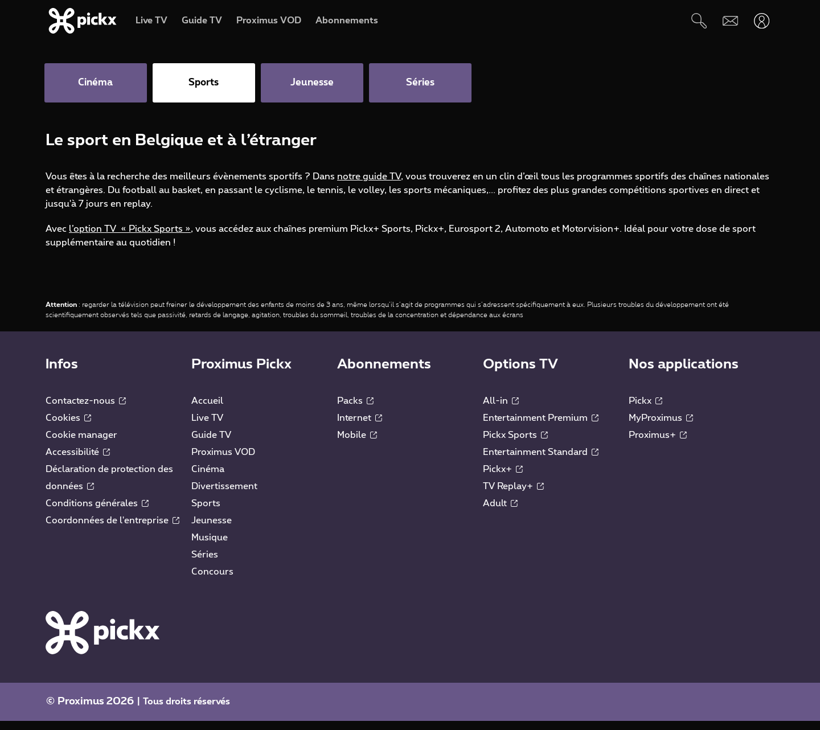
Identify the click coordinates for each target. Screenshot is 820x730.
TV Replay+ (513, 495)
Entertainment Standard (540, 461)
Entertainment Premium (540, 427)
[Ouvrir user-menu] (761, 20)
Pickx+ (503, 478)
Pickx (645, 410)
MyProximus (661, 427)
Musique (209, 546)
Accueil (207, 410)
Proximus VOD (223, 461)
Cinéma (207, 478)
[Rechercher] (699, 20)
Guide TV (211, 444)
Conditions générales (97, 512)
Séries (204, 563)
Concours (212, 580)
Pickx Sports (515, 444)
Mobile (357, 444)
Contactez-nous (86, 410)
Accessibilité (78, 461)
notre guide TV (369, 185)
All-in (501, 410)
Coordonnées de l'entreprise (112, 529)
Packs (355, 410)
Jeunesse (211, 529)
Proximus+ (658, 444)
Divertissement (224, 495)
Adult (500, 512)
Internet (359, 427)
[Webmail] (730, 20)
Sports (205, 512)
